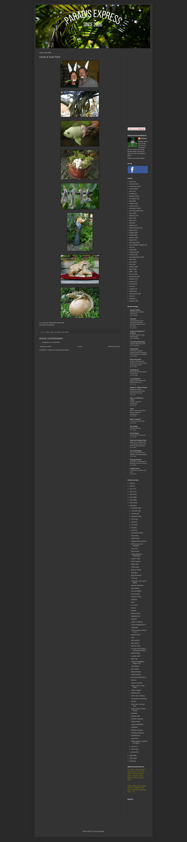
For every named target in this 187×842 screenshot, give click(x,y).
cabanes (132, 203)
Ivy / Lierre (134, 605)
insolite (131, 235)
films (130, 218)
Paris (130, 264)
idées (63, 332)
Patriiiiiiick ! (134, 727)
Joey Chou (134, 548)
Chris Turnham (135, 561)
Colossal (133, 319)
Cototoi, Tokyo (135, 559)
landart (131, 240)
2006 (131, 761)
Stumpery (134, 713)
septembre (135, 516)
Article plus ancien (114, 346)
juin (132, 525)
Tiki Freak (134, 578)
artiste (47, 332)
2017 (131, 489)
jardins (131, 237)
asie (130, 191)
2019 (131, 483)
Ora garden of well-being (139, 699)
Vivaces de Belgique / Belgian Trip (138, 662)
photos (131, 274)
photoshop (132, 276)
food (130, 223)
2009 (131, 505)
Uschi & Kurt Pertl (136, 683)
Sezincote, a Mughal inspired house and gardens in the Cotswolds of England (138, 352)
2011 (131, 500)
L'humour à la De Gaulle (137, 421)
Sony (132, 637)
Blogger (101, 831)
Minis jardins (135, 643)
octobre (134, 513)
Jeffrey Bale (134, 349)
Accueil (79, 346)
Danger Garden (135, 310)
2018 (131, 486)
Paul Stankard (135, 594)
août (133, 519)
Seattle (131, 291)
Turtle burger (135, 567)
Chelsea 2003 (135, 716)
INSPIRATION (135, 616)
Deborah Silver (135, 635)
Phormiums (134, 738)
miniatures (132, 252)
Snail (132, 602)
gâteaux (131, 225)
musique (132, 254)
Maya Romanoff (136, 575)
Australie (132, 194)
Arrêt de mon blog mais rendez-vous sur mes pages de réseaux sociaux (138, 363)
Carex (132, 409)
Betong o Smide (136, 570)
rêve (130, 286)
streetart (132, 298)
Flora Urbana (134, 433)
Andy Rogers (135, 666)
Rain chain (134, 659)
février (133, 749)
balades (131, 196)
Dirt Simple (134, 426)
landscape (132, 242)
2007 (131, 758)
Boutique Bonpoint (137, 730)
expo (130, 213)
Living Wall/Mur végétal (136, 245)
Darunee (134, 680)
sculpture (132, 289)
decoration (58, 332)
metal (131, 250)
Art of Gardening (135, 451)
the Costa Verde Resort (138, 677)
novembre (134, 511)
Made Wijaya (135, 588)
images (131, 233)
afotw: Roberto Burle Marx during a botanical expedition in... (138, 412)
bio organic (132, 199)
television (132, 301)
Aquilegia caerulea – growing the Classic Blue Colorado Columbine (137, 391)
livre (130, 247)
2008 (131, 755)
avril (132, 530)
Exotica (133, 608)
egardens (134, 599)
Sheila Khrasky (136, 674)
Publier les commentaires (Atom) (58, 350)
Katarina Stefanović (137, 585)
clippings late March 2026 (137, 343)
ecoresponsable (134, 211)
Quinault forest (135, 721)
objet (67, 332)
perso (131, 269)
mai (132, 527)
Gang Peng (134, 535)
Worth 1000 (134, 564)
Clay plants (134, 627)
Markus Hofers (135, 613)
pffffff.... (131, 272)
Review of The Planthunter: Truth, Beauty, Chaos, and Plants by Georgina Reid (138, 443)
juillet (133, 522)
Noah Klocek (135, 551)
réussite (131, 284)
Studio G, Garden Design (138, 387)
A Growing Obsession (137, 342)
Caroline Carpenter (137, 719)
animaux (132, 184)
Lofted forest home (137, 533)
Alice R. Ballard (136, 690)
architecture (133, 186)
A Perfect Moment (135, 428)
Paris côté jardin (135, 359)
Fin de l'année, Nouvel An (137, 435)
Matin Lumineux (135, 419)
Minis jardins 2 (135, 640)
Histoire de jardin (134, 228)
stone (131, 296)
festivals (131, 215)
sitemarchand (133, 294)
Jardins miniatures (137, 622)
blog (130, 201)
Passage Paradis (135, 460)
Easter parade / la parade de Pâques (139, 742)
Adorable (134, 619)
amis (130, 181)
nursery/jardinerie (134, 257)
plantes (131, 279)
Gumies (133, 701)
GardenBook (134, 370)
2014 (131, 491)
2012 (131, 497)
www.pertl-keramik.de (46, 325)
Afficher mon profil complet (135, 158)
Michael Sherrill (136, 672)
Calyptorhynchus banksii (139, 541)
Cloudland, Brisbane (137, 733)
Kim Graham (135, 669)
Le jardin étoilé (135, 656)
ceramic (52, 332)
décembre (134, 508)
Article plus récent (45, 346)
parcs (131, 262)
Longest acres (135, 468)
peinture (131, 267)
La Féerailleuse (135, 379)
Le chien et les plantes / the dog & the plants (138, 649)
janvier (133, 752)
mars (133, 746)
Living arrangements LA (138, 625)
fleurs (131, 220)
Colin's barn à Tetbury (138, 696)
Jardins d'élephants (137, 724)
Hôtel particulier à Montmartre (136, 555)
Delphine (144, 138)
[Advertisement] (137, 88)
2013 (131, 494)
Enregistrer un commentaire (51, 342)
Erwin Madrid (135, 538)
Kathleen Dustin (136, 597)
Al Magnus (134, 573)
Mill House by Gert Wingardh (137, 545)
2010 (131, 503)
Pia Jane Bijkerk (136, 591)
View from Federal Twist (138, 440)
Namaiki (133, 611)
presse (131, 281)
